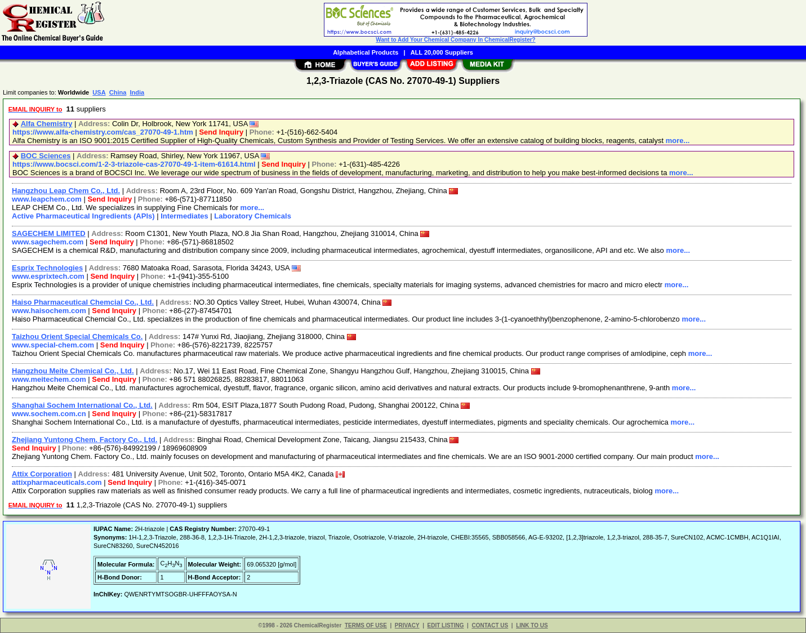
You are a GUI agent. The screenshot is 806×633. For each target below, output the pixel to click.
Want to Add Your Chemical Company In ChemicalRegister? (455, 40)
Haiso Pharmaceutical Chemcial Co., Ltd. (83, 302)
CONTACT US (489, 625)
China (118, 92)
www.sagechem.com (47, 242)
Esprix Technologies (47, 268)
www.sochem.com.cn (49, 413)
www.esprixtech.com (48, 276)
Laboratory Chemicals (252, 216)
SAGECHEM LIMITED (49, 233)
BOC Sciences (46, 155)
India (137, 92)
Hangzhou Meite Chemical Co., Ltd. (73, 371)
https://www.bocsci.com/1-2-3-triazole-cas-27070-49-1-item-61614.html (134, 164)
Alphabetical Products (365, 52)
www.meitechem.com (49, 379)
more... (678, 140)
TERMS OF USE (366, 625)
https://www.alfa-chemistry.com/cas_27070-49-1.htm (102, 132)
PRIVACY (407, 625)
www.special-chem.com (53, 345)
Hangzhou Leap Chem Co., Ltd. (66, 190)
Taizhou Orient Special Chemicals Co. (77, 336)
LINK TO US (531, 625)
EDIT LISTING (446, 625)
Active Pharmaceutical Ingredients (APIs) (83, 216)
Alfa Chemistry (47, 123)
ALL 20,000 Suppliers (442, 52)
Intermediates (184, 216)
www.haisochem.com (49, 310)
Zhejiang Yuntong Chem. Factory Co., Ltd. (84, 439)
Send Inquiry (221, 132)
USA (98, 92)
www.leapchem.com (47, 199)
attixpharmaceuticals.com (57, 482)
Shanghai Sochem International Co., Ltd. (82, 405)
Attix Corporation (42, 474)
